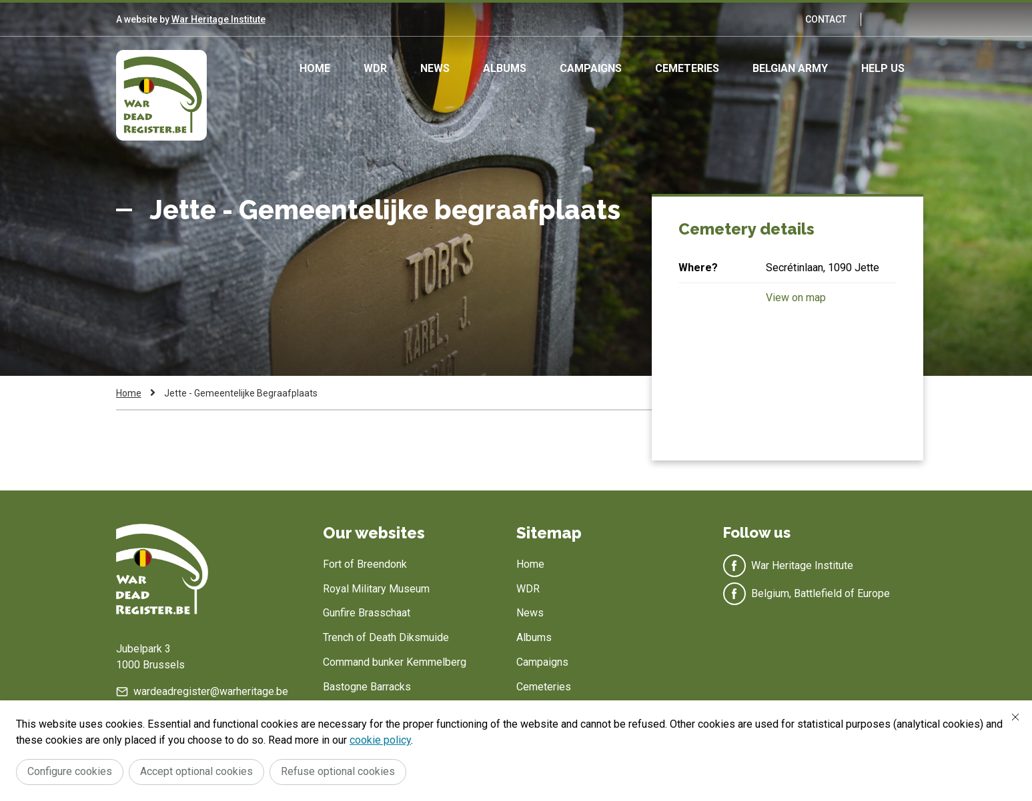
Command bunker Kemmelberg (394, 662)
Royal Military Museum (376, 588)
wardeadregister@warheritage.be (210, 691)
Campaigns (591, 68)
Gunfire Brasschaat (366, 612)
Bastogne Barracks (367, 686)
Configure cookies (69, 771)
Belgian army (790, 68)
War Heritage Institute (218, 19)
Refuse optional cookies (338, 771)
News (435, 68)
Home (315, 68)
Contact (826, 19)
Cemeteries (687, 68)
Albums (504, 68)
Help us (883, 68)
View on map (796, 297)
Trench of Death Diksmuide (386, 637)
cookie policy (380, 740)
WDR (375, 68)
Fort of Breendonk (365, 564)
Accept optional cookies (196, 771)
